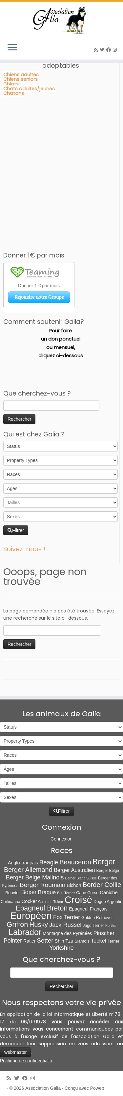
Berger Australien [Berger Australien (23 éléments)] (74, 870)
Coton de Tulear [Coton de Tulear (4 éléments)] (50, 902)
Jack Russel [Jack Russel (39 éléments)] (65, 924)
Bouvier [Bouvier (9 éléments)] (12, 892)
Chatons (13, 93)
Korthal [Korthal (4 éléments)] (110, 926)
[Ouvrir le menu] (12, 48)
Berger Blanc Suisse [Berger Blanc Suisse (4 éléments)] (81, 878)
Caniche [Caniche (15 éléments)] (109, 892)
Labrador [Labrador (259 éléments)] (25, 932)
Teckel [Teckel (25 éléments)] (98, 941)
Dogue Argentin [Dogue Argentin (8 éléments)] (107, 901)
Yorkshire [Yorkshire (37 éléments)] (61, 948)
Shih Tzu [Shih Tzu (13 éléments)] (64, 941)
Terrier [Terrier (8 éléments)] (113, 941)
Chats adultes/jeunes (29, 88)
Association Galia (43, 1088)
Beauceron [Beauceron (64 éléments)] (75, 862)
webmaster (15, 1052)
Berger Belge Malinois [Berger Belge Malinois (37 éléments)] (35, 877)
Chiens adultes (21, 74)
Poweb (97, 1088)
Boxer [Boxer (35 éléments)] (29, 892)
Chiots (11, 84)
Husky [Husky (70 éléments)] (39, 924)
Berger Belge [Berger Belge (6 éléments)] (107, 870)
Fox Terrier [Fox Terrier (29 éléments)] (66, 917)
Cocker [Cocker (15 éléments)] (29, 901)
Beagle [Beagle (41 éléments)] (48, 862)
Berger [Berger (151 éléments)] (103, 861)
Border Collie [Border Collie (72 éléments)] (101, 884)
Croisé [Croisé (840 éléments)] (78, 899)
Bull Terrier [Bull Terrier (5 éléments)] (66, 893)
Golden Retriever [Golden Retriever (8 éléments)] (97, 917)
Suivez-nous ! (24, 549)
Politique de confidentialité (26, 1060)
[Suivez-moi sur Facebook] (109, 49)
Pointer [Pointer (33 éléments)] (13, 940)
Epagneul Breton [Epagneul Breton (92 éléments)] (41, 908)
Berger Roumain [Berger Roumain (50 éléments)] (42, 884)
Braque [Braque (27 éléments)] (47, 892)
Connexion (61, 838)
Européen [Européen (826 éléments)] (31, 915)
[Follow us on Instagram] (116, 49)
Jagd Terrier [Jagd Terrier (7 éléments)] (93, 925)
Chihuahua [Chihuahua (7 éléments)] (10, 901)
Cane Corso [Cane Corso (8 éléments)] (87, 892)
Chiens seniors (20, 79)
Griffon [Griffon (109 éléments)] (17, 924)
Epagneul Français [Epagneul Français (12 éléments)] (88, 908)
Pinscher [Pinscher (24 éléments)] (103, 933)
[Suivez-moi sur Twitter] (103, 49)
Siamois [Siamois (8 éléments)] (81, 941)
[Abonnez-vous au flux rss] (97, 49)
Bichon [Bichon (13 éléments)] (74, 885)
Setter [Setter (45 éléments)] (45, 940)
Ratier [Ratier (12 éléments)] (29, 941)
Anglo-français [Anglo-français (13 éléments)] (23, 862)
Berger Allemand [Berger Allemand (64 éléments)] (28, 869)
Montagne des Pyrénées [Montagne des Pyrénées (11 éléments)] (67, 933)
